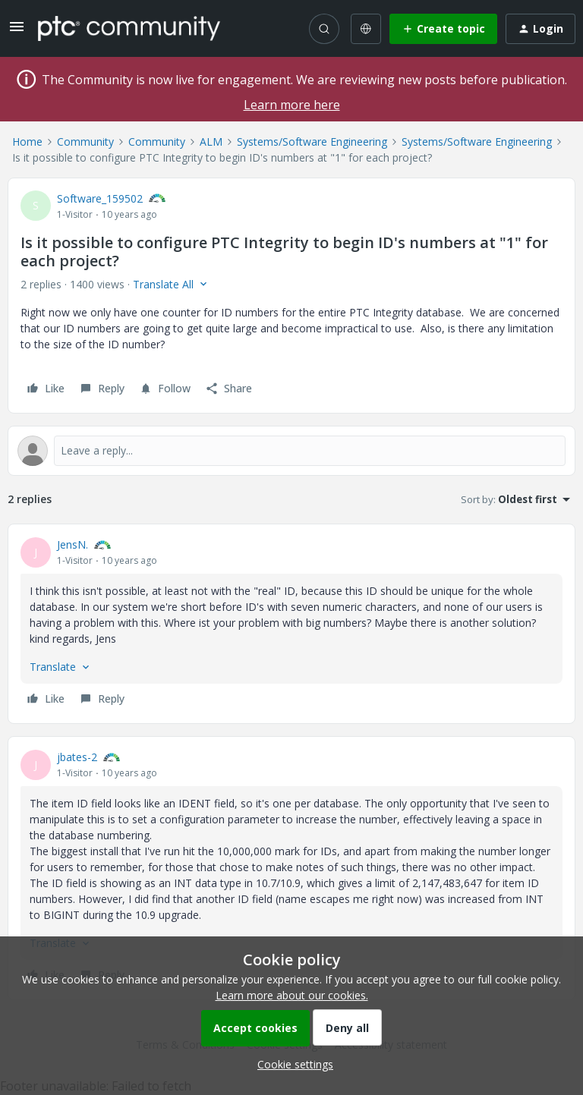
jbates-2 (77, 757)
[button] (17, 31)
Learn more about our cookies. (292, 995)
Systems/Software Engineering (312, 141)
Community (85, 141)
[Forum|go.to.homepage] (129, 28)
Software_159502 (100, 198)
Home (27, 141)
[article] (291, 623)
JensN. (72, 544)
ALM (211, 141)
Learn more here (292, 104)
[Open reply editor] (291, 450)
